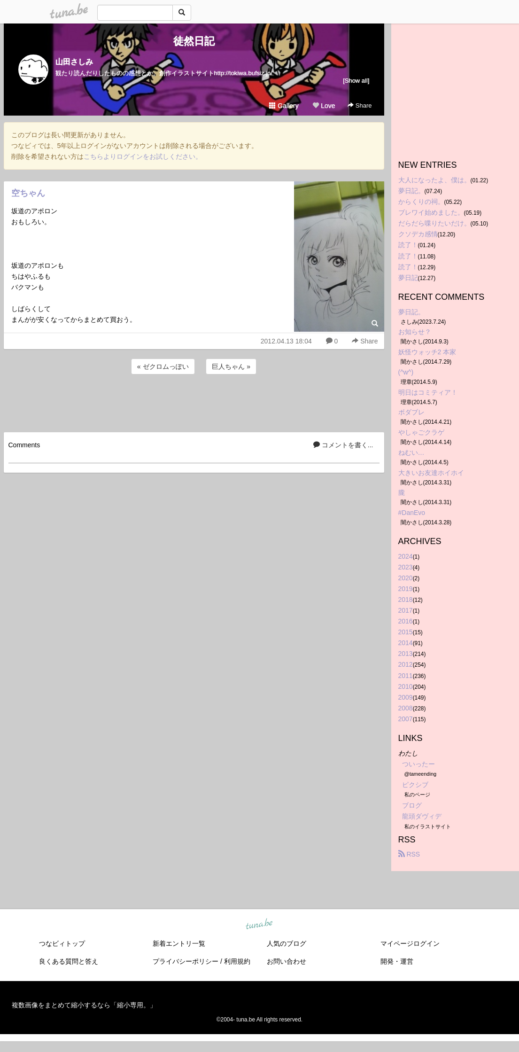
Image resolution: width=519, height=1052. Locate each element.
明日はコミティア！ (427, 392)
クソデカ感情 (418, 234)
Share (360, 105)
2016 (405, 621)
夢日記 (408, 277)
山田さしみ (74, 62)
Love (323, 105)
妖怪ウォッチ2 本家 (427, 352)
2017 (405, 610)
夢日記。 (411, 191)
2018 (405, 599)
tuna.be (259, 924)
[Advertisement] (194, 402)
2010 (405, 686)
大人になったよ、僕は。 (434, 180)
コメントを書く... (343, 445)
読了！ (408, 245)
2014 (405, 643)
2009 (405, 697)
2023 (405, 567)
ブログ (412, 805)
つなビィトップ (62, 943)
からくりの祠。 (421, 201)
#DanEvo (412, 512)
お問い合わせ (286, 961)
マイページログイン (410, 943)
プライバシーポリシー (185, 961)
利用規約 (237, 961)
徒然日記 (194, 41)
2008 (405, 708)
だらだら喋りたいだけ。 (434, 223)
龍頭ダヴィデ (422, 816)
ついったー (418, 764)
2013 (405, 653)
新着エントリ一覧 (179, 943)
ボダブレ (411, 412)
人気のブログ (286, 943)
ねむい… (411, 452)
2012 (405, 664)
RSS (409, 854)
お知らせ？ (414, 331)
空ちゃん (28, 193)
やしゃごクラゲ (421, 432)
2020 (405, 578)
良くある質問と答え (68, 961)
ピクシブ (415, 784)
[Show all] (356, 80)
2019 (405, 588)
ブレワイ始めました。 (431, 212)
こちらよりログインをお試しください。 (143, 156)
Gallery (283, 105)
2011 (405, 675)
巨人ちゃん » (231, 366)
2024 (405, 556)
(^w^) (406, 372)
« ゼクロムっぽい (163, 366)
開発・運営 (396, 961)
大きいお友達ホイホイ (431, 472)
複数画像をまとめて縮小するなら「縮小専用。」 (84, 1005)
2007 (405, 719)
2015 (405, 632)
